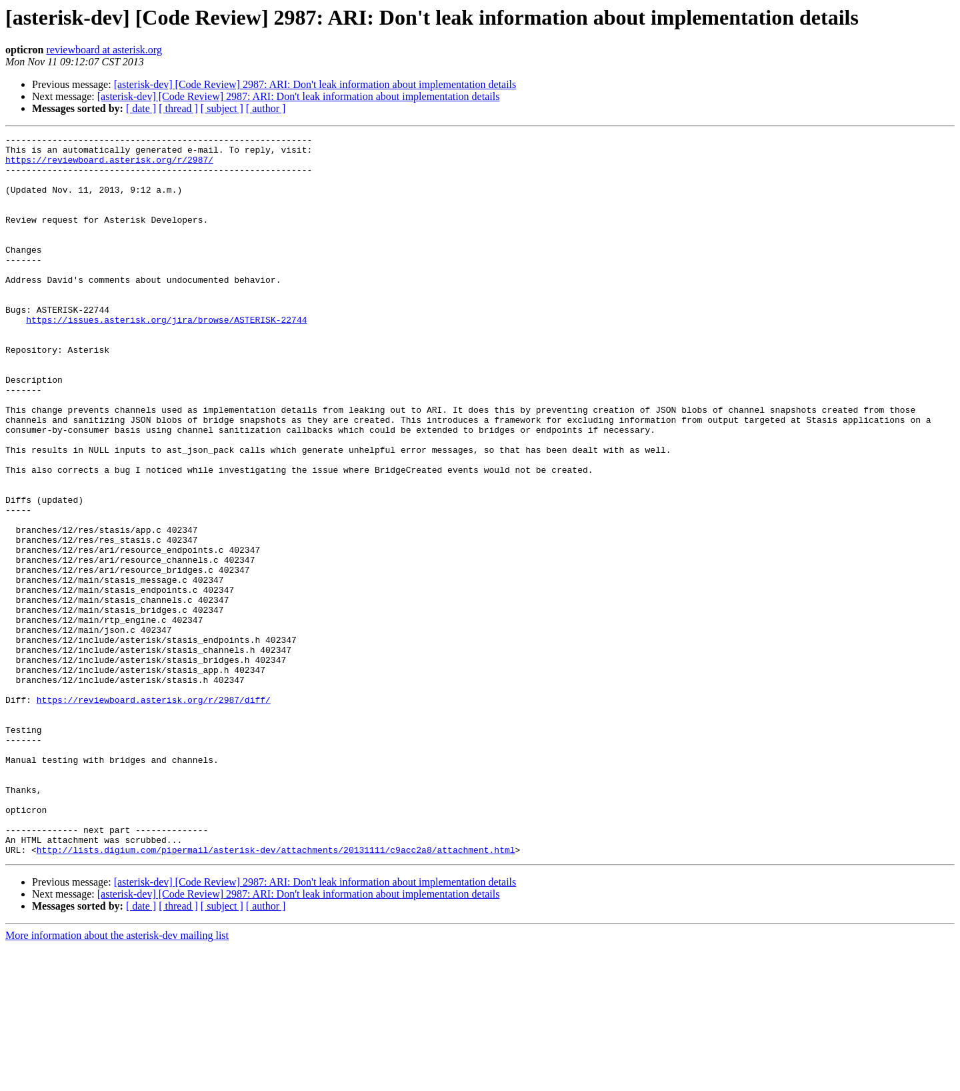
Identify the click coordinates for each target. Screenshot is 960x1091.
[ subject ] (222, 108)
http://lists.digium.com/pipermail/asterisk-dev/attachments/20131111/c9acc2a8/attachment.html (276, 994)
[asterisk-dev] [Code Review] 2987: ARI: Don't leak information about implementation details (315, 84)
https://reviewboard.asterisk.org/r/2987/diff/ (154, 814)
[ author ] (266, 108)
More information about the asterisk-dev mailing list (117, 1079)
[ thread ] (178, 108)
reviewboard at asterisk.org (103, 49)
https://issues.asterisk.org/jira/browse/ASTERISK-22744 (166, 357)
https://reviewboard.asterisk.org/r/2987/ (109, 165)
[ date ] (141, 108)
